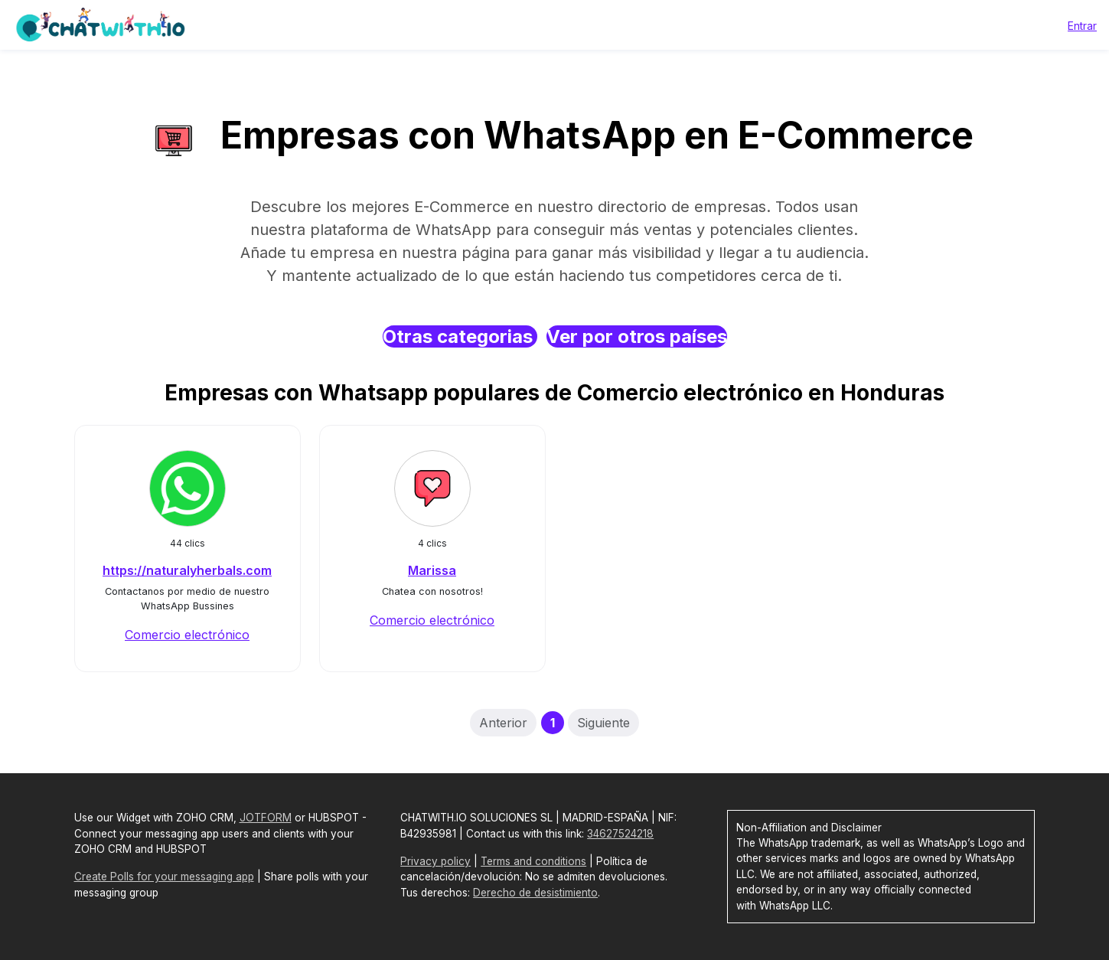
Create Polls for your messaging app (164, 876)
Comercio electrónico (187, 634)
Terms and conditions (533, 861)
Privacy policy (435, 861)
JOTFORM (266, 817)
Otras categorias (460, 336)
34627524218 (620, 834)
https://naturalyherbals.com (187, 570)
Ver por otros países (636, 336)
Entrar (1082, 25)
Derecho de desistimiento (535, 893)
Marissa (432, 570)
